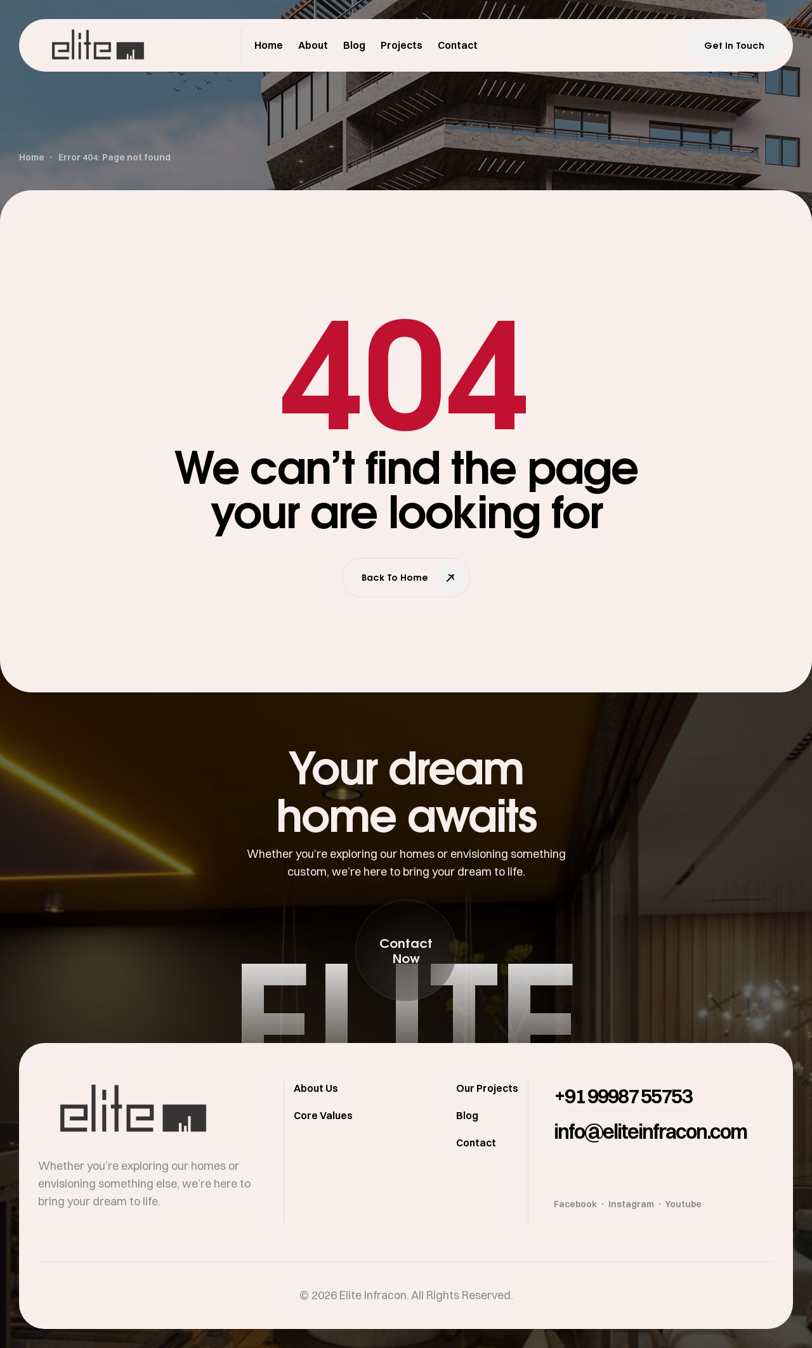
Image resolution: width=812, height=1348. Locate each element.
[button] (406, 950)
